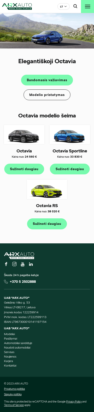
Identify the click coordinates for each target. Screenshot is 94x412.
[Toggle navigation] (87, 6)
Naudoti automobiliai (17, 347)
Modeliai (9, 334)
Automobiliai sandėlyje (18, 343)
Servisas (9, 352)
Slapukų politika (13, 394)
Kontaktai (10, 365)
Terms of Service (14, 405)
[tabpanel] (47, 30)
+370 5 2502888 (23, 281)
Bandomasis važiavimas (47, 80)
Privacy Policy (74, 401)
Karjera (8, 361)
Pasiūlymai (10, 338)
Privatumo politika (14, 389)
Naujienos (10, 356)
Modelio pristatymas (47, 95)
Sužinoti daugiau (24, 169)
